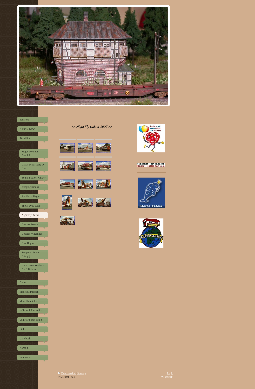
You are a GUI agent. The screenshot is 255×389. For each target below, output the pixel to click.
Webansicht (167, 376)
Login (170, 373)
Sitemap (81, 373)
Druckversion (67, 373)
